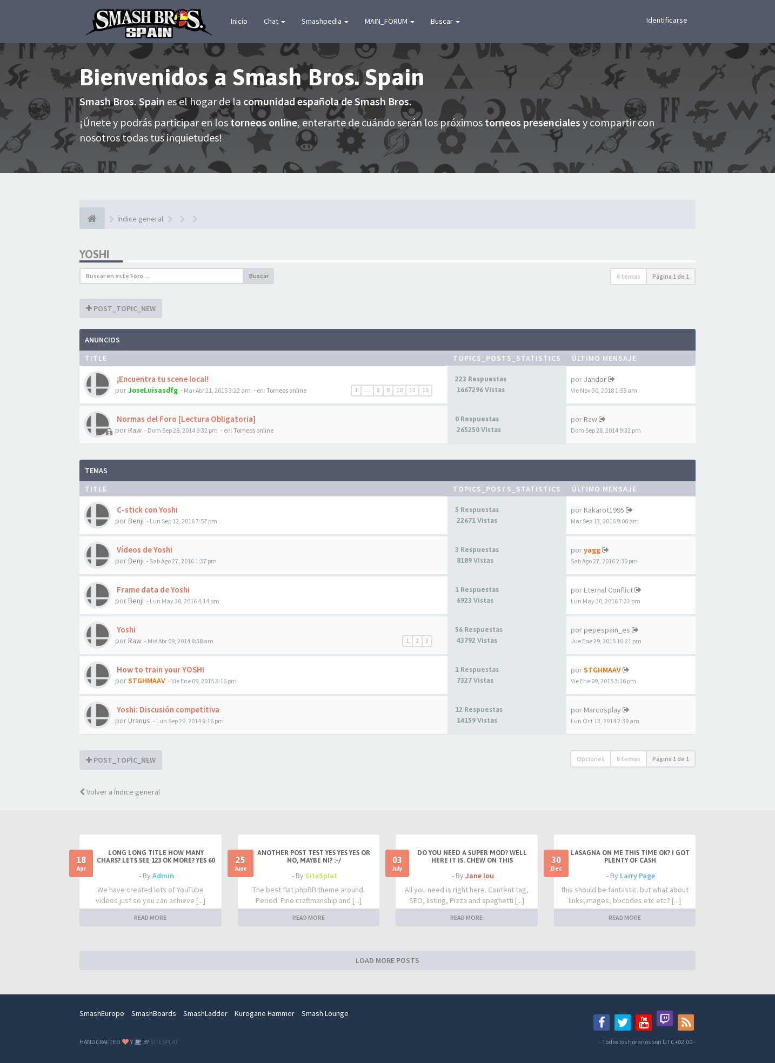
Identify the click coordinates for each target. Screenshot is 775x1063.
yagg (592, 550)
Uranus (139, 720)
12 (425, 390)
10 (399, 390)
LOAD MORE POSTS (387, 960)
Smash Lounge (325, 1013)
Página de (670, 276)
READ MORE (150, 917)
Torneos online (286, 390)
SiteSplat (321, 875)
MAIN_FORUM (390, 21)
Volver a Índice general (119, 792)
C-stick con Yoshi (146, 509)
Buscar (445, 21)
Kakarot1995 (604, 510)
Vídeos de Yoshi (143, 549)
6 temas (628, 276)
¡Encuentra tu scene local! (162, 379)
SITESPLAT (163, 1042)
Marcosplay (602, 710)
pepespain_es (607, 630)
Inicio (239, 21)
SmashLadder (205, 1013)
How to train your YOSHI (159, 669)
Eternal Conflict (608, 590)
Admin (163, 875)
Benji (136, 521)
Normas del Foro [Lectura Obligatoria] (185, 419)
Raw (135, 430)
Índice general (140, 219)
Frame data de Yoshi (152, 589)
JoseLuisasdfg (153, 390)
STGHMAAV (146, 680)
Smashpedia (325, 21)
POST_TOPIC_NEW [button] (121, 308)
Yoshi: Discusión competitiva (167, 709)
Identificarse (666, 20)
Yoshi (94, 254)
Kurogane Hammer (265, 1013)
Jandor (595, 379)
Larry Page (637, 875)
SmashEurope (101, 1013)
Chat (274, 21)
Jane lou (479, 875)
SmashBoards (153, 1013)
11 (412, 390)
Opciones (591, 759)
